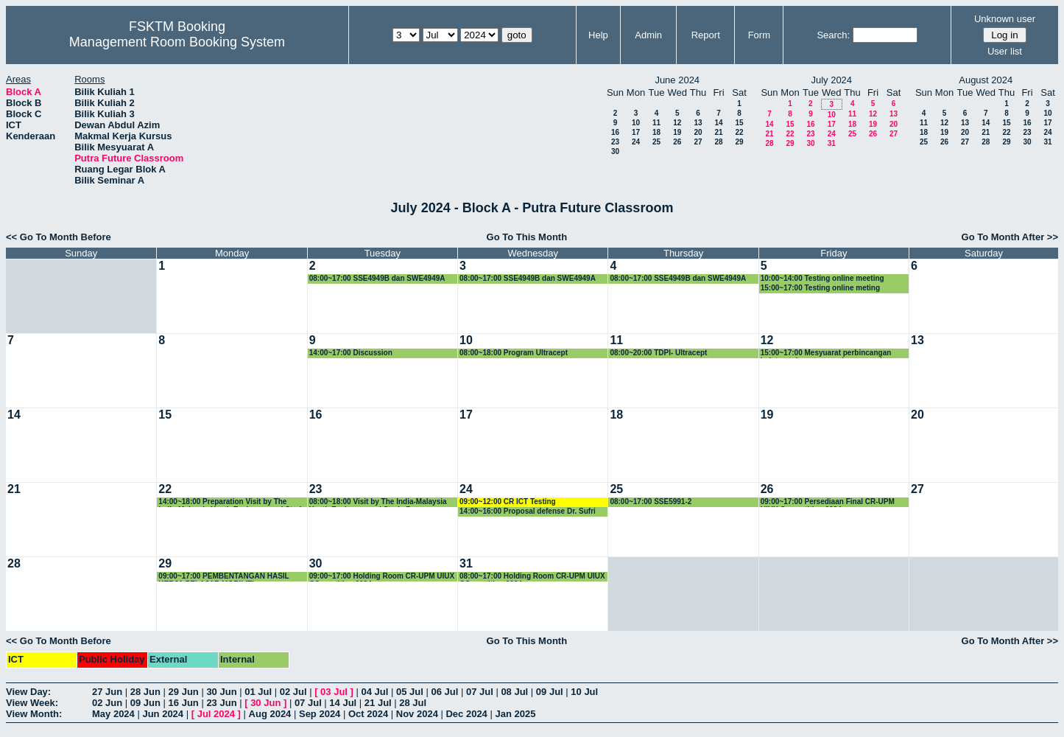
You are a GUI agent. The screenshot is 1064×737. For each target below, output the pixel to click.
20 (698, 132)
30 (615, 151)
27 (698, 142)
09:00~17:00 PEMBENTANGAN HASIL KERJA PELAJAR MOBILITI (223, 576)
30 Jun (221, 691)
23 (615, 142)
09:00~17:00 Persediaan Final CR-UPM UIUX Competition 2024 (828, 502)
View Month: (34, 713)
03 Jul (334, 691)
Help (598, 35)
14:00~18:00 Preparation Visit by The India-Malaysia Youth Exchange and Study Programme (232, 502)
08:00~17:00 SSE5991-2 (650, 501)
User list (1004, 51)
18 (656, 132)
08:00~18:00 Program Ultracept (513, 353)
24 (636, 142)
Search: (833, 35)
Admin (648, 35)
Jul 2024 (216, 713)
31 (832, 143)
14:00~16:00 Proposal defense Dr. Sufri (527, 511)
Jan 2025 (515, 713)
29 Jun (184, 691)
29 (739, 142)
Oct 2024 (368, 713)
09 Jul (549, 691)
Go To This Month (527, 236)
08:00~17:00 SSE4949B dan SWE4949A (377, 278)
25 (656, 142)
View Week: (32, 702)
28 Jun (145, 691)
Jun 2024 (162, 713)
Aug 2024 (270, 713)
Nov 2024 (417, 713)
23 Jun (221, 702)
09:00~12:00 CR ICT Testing (507, 501)
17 (636, 132)
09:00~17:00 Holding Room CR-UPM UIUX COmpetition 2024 (382, 576)
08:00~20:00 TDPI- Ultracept (658, 353)
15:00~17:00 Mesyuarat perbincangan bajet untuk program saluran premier (826, 353)
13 (698, 123)
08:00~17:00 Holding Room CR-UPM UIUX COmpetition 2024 (532, 576)
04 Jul (375, 691)
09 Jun (145, 702)
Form (759, 35)
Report (705, 35)
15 (739, 123)
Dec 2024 (466, 713)
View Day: (28, 691)
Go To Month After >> (1010, 236)
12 (677, 123)
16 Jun (184, 702)
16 (615, 132)
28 (718, 142)
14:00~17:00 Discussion (350, 353)
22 (739, 132)
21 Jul (378, 702)
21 (718, 132)
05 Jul (409, 691)
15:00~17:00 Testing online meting (820, 288)
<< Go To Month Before (58, 236)
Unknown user (1004, 18)
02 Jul (293, 691)
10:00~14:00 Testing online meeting (822, 278)
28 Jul (412, 702)
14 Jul (342, 702)
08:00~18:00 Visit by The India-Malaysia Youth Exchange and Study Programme (378, 502)
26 (677, 142)
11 (656, 123)
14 (718, 123)
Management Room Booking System (177, 42)
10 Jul (584, 691)
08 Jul (514, 691)
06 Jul (444, 691)
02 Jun (107, 702)
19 (677, 132)
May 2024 (113, 713)
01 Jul (258, 691)
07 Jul (479, 691)
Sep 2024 (319, 713)
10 (636, 123)
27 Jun (107, 691)
